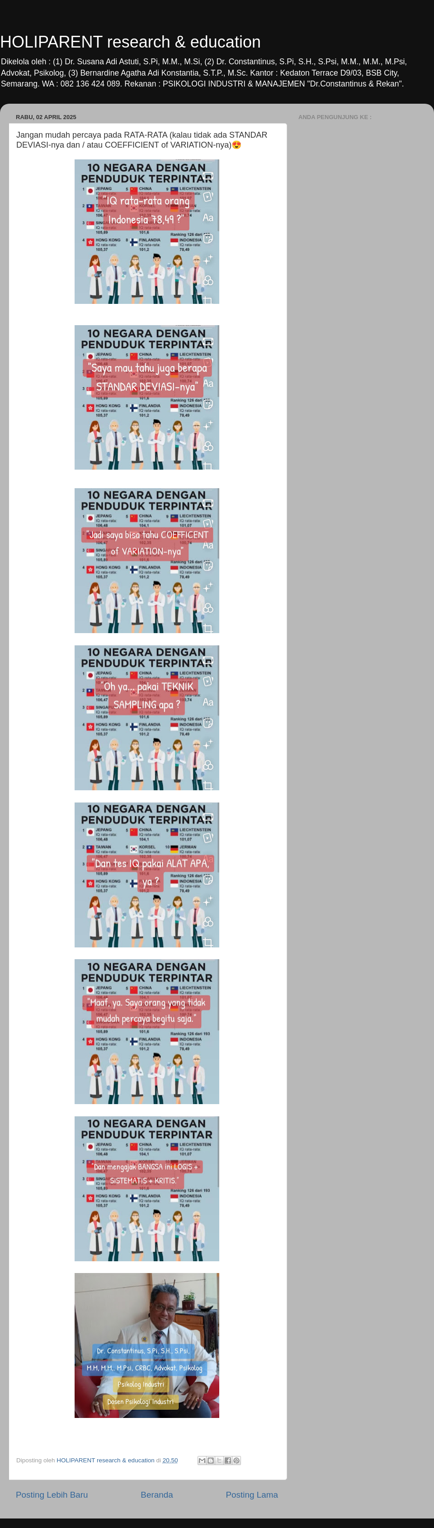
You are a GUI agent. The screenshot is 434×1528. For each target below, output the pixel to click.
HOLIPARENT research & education (130, 42)
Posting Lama (252, 1494)
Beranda (157, 1494)
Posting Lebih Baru (52, 1494)
